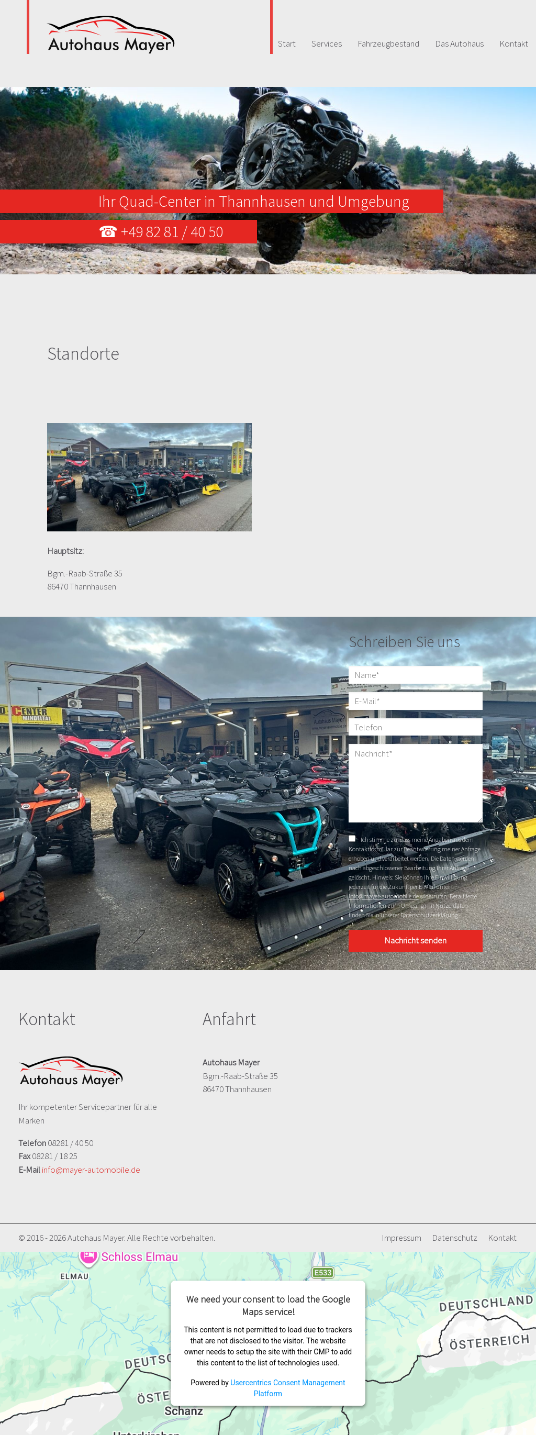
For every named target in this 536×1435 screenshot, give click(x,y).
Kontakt (502, 1237)
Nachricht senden (415, 940)
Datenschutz (454, 1237)
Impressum (401, 1237)
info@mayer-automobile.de (384, 896)
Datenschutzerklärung (429, 915)
